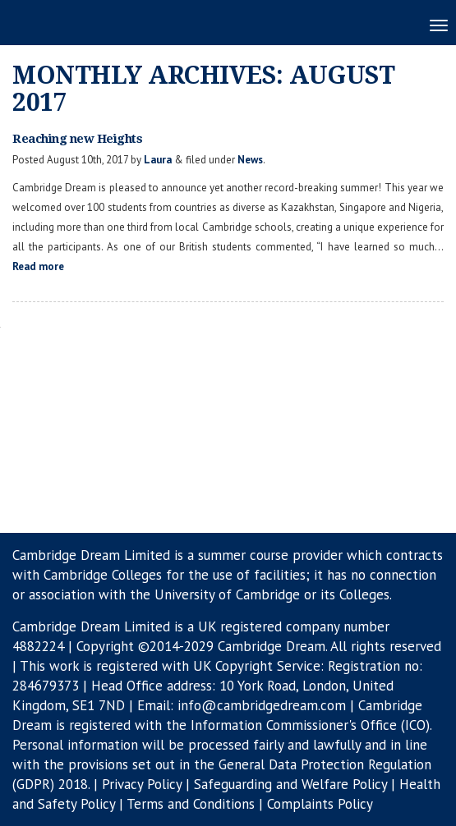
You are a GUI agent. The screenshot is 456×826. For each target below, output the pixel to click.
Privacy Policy (142, 784)
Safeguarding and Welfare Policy (290, 784)
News (250, 160)
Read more (38, 266)
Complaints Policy (320, 804)
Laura (158, 160)
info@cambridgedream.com (261, 705)
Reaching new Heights (77, 138)
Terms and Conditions (191, 804)
